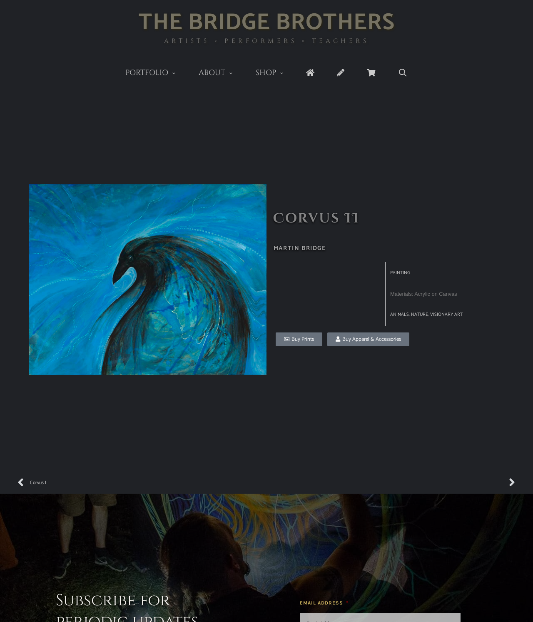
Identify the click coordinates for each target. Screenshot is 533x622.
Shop (275, 73)
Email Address (322, 603)
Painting (400, 273)
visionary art (446, 314)
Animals (399, 314)
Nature (419, 314)
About (221, 73)
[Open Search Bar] (402, 73)
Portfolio (156, 73)
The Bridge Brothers (267, 23)
